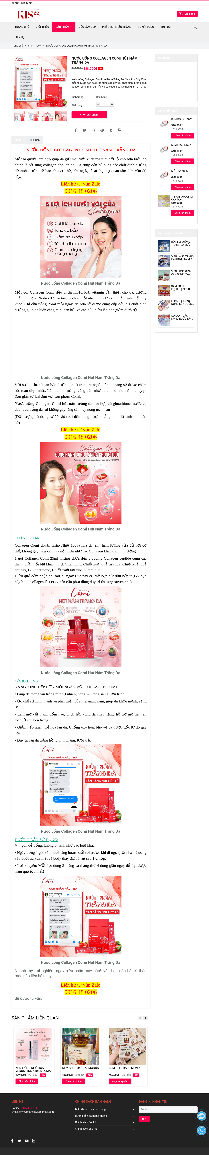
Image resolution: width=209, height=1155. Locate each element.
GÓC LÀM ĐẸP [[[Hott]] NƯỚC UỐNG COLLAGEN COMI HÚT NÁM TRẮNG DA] (87, 26)
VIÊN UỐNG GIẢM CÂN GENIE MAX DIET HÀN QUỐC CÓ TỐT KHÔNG (181, 273)
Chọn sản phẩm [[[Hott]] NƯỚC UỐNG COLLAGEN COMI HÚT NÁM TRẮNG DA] (89, 114)
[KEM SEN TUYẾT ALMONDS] (80, 1069)
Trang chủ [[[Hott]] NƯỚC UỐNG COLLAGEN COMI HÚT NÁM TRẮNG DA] (18, 45)
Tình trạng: (78, 97)
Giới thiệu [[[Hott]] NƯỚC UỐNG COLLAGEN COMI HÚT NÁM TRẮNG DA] (42, 26)
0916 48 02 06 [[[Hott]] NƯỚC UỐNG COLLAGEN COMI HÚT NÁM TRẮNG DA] (27, 3)
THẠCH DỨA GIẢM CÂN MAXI (182, 198)
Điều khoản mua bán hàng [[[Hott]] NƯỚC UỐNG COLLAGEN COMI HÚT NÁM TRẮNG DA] (104, 1109)
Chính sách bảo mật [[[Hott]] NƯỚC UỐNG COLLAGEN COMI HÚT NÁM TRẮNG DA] (104, 1128)
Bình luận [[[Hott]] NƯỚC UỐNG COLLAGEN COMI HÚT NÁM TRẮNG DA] (34, 140)
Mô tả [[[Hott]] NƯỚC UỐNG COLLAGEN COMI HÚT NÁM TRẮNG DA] (18, 140)
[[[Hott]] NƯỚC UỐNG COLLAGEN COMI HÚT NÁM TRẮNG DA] (75, 130)
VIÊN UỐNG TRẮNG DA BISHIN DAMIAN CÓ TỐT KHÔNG (182, 258)
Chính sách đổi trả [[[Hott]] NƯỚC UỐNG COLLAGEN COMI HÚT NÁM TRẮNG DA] (104, 1122)
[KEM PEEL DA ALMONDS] (127, 1069)
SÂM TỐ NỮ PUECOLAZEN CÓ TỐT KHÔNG (181, 288)
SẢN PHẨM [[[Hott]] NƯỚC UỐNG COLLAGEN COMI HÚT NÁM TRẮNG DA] (36, 45)
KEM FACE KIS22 (181, 145)
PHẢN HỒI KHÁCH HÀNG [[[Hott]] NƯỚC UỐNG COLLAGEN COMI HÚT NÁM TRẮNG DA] (116, 26)
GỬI (144, 1119)
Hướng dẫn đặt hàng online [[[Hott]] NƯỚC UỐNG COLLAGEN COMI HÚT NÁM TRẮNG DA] (104, 1115)
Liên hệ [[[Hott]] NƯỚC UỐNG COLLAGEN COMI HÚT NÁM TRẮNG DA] (19, 37)
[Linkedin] (93, 130)
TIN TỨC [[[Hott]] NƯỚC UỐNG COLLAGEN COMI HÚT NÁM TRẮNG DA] (165, 26)
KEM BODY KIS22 (181, 119)
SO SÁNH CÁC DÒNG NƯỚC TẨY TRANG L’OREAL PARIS (181, 317)
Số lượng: (77, 105)
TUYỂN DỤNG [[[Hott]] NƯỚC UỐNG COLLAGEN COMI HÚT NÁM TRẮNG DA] (146, 26)
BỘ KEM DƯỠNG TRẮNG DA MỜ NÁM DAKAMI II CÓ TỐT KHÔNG (182, 243)
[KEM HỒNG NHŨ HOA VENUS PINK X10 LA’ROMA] (34, 1069)
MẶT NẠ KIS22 (179, 170)
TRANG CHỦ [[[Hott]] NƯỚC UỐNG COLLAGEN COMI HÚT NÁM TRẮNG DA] (22, 26)
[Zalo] (119, 129)
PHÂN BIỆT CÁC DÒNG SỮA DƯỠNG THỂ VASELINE (182, 302)
